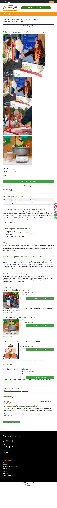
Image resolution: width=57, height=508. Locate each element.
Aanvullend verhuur (25, 19)
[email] (55, 215)
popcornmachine (49, 265)
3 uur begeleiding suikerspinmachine (17, 414)
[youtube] (7, 492)
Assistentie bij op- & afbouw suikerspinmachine (21, 386)
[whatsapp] (55, 217)
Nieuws (5, 503)
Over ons (5, 497)
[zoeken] (48, 7)
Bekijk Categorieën (28, 26)
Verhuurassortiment (13, 19)
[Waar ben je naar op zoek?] (33, 7)
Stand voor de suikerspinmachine (16, 335)
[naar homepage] (10, 8)
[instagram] (13, 492)
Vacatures (5, 499)
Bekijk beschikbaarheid (28, 225)
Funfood (35, 19)
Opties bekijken (28, 229)
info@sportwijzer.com (11, 486)
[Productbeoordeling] (11, 233)
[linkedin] (10, 492)
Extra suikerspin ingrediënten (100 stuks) (19, 362)
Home (4, 19)
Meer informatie (7, 357)
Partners (5, 501)
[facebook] (4, 492)
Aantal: (5, 219)
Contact (51, 1)
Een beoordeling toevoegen (11, 467)
